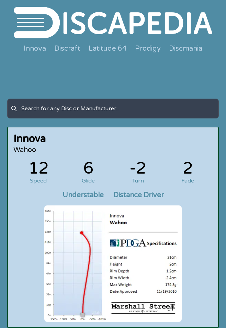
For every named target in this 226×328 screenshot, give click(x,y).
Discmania (185, 49)
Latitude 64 (108, 49)
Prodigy (148, 49)
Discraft (67, 49)
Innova (35, 49)
